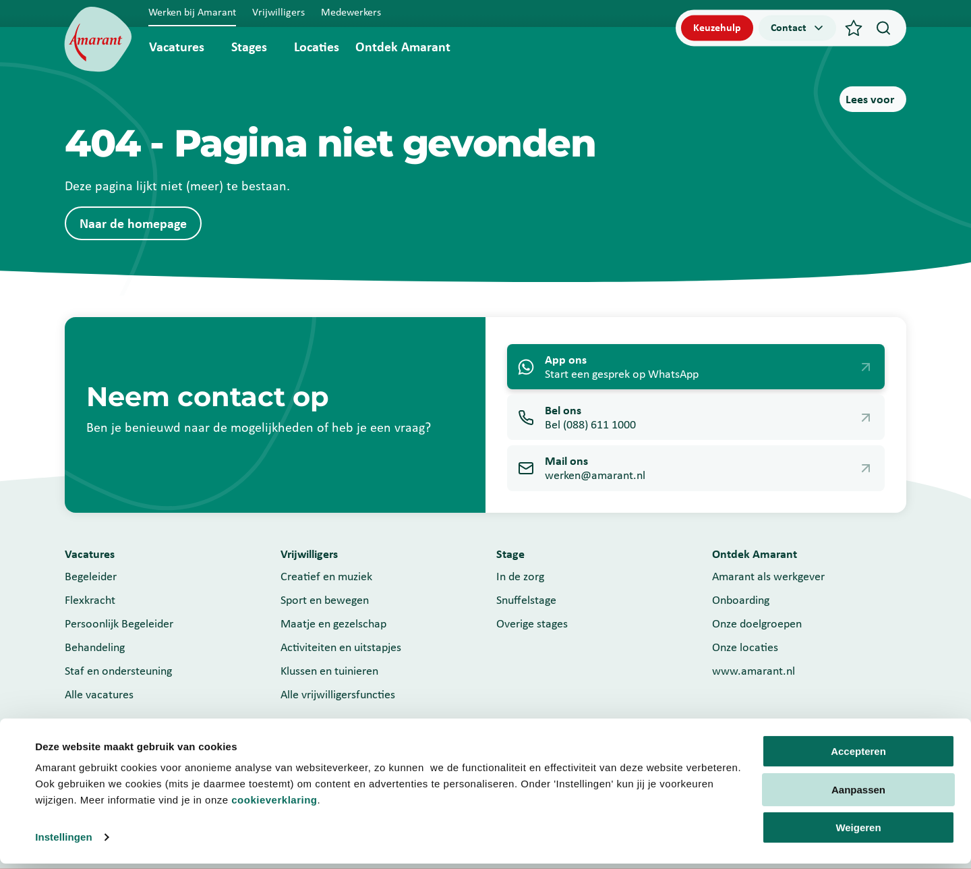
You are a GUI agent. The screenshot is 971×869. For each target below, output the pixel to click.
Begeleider (91, 576)
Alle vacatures (99, 694)
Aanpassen (858, 794)
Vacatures (176, 46)
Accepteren (858, 756)
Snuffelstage (526, 600)
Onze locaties (745, 647)
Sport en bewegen (325, 600)
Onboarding (740, 600)
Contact (798, 27)
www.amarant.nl (753, 671)
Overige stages (532, 623)
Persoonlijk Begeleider (119, 623)
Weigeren (858, 833)
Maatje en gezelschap (333, 623)
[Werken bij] (98, 39)
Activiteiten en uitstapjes (341, 647)
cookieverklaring (274, 805)
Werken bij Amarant (192, 12)
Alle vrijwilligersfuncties (338, 694)
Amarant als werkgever (768, 576)
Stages (249, 46)
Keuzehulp (717, 27)
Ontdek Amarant (402, 46)
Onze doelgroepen (757, 623)
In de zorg (520, 576)
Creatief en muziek (326, 576)
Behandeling (95, 647)
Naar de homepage (133, 223)
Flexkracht (90, 600)
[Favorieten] (854, 28)
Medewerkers (351, 12)
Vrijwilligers (278, 12)
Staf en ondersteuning (118, 671)
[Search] (883, 28)
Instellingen (63, 842)
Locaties (316, 46)
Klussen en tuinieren (329, 671)
